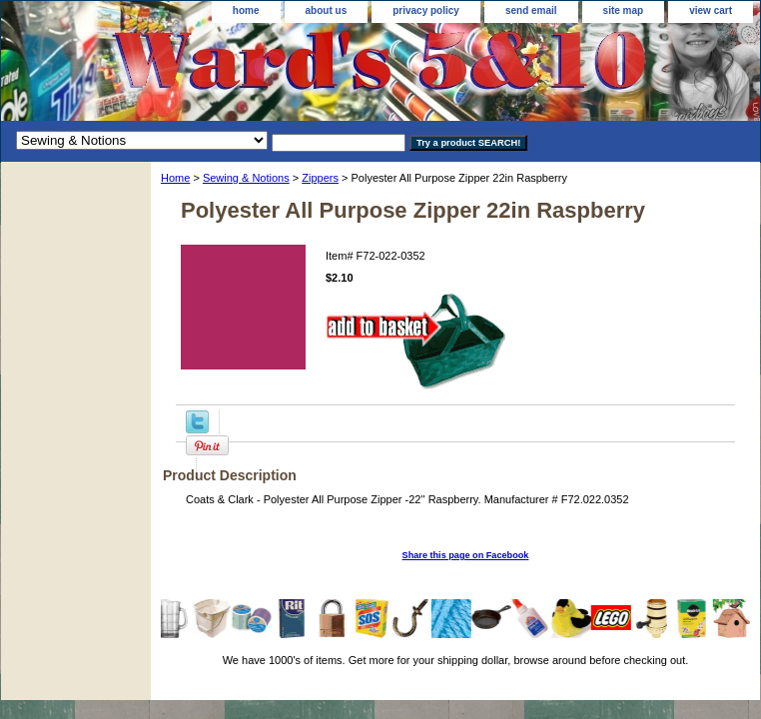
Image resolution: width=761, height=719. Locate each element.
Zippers (320, 178)
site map (623, 10)
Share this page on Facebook (465, 555)
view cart (710, 10)
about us (327, 10)
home (246, 10)
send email (531, 10)
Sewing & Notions (246, 178)
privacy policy (425, 10)
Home (175, 178)
